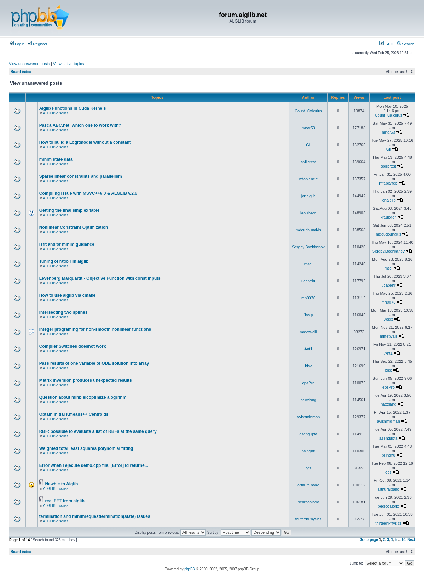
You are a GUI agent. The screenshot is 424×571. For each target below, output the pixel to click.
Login (17, 44)
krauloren (308, 213)
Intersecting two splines (63, 312)
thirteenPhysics (308, 519)
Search (405, 44)
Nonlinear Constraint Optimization (73, 227)
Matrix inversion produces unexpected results (85, 380)
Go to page (369, 540)
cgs (308, 468)
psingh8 (308, 451)
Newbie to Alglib (61, 483)
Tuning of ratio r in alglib (64, 261)
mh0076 (308, 298)
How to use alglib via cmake (67, 295)
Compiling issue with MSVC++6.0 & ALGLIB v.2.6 (88, 193)
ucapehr (308, 281)
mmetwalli (308, 332)
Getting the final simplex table (69, 210)
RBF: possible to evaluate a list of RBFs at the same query (98, 431)
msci (308, 264)
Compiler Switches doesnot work (72, 346)
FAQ (386, 44)
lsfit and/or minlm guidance (66, 244)
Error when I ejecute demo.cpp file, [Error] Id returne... (93, 465)
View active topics (68, 64)
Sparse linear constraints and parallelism (80, 176)
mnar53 (308, 128)
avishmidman (308, 417)
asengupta (308, 434)
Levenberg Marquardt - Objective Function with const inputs (100, 278)
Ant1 (308, 349)
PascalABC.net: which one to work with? (80, 125)
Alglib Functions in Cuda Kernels (72, 108)
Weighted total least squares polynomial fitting (86, 448)
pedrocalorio (308, 502)
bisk (308, 366)
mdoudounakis (308, 230)
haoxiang (308, 400)
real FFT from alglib (64, 500)
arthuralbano (308, 485)
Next (411, 540)
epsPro (308, 383)
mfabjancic (308, 179)
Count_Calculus (308, 111)
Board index (21, 72)
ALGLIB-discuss (56, 113)
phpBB (189, 569)
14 (404, 540)
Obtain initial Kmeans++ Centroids (74, 414)
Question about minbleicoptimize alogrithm (83, 397)
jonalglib (308, 196)
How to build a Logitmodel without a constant (85, 142)
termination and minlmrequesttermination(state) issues (94, 516)
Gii (308, 145)
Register (37, 44)
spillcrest (308, 162)
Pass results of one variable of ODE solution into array (94, 363)
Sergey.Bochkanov (308, 247)
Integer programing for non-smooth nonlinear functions (95, 329)
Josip (308, 315)
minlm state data (56, 159)
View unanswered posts (29, 64)
